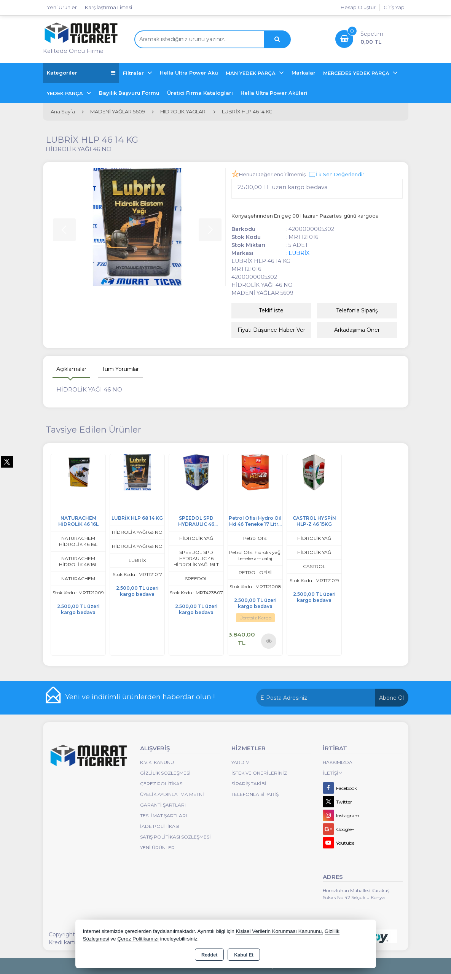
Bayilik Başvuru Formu (129, 93)
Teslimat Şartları (163, 815)
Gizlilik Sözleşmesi (165, 773)
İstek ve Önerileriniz (259, 773)
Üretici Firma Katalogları (200, 93)
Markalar (304, 73)
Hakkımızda (337, 762)
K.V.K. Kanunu (157, 762)
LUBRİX (298, 253)
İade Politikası (159, 826)
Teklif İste (271, 310)
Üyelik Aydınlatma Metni (172, 794)
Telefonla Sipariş (357, 310)
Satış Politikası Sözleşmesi (175, 837)
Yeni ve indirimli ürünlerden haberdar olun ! (140, 697)
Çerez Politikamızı (138, 939)
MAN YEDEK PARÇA (251, 73)
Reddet (209, 955)
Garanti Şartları (163, 805)
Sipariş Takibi (248, 783)
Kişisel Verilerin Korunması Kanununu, (279, 931)
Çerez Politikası (161, 783)
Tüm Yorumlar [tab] (120, 369)
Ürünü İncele (268, 640)
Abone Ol (391, 697)
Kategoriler (81, 72)
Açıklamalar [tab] (71, 369)
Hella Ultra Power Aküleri (274, 93)
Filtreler (134, 73)
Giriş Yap (394, 7)
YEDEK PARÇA (65, 93)
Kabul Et (243, 955)
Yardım (240, 762)
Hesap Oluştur (358, 7)
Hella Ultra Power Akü (189, 73)
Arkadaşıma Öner (357, 329)
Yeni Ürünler (157, 847)
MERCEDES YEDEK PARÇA (357, 73)
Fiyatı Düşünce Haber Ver (271, 329)
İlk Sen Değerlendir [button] (336, 174)
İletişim (333, 773)
